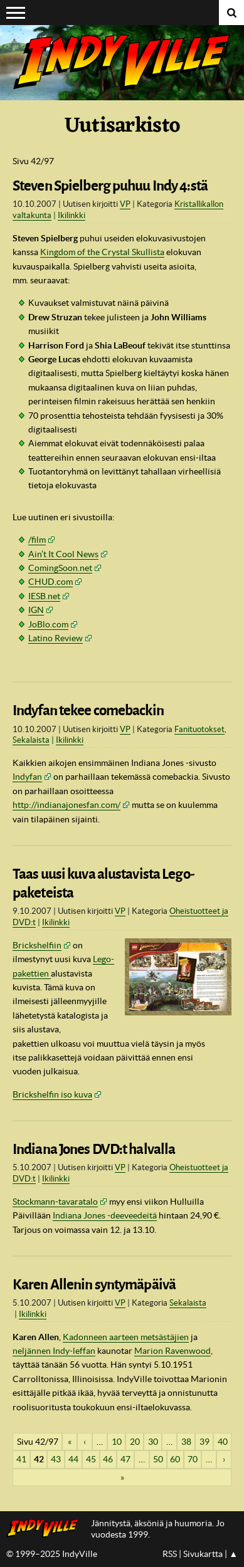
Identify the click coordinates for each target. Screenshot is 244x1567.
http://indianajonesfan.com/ (66, 805)
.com (50, 582)
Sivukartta (203, 1554)
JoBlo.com (48, 624)
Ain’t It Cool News (63, 554)
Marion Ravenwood (172, 1351)
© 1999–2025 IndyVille (51, 1554)
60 (175, 1459)
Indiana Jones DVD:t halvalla (94, 1149)
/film (37, 540)
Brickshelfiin (37, 945)
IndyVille (122, 62)
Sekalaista (31, 740)
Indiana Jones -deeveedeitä (105, 1215)
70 (193, 1459)
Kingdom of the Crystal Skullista (102, 252)
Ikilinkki (71, 215)
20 (135, 1442)
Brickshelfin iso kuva (52, 1094)
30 (153, 1442)
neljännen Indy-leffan (54, 1351)
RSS (169, 1554)
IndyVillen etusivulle (45, 1528)
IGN (36, 610)
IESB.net (44, 596)
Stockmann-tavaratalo (55, 1202)
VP (125, 204)
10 (117, 1442)
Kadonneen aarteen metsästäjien (126, 1337)
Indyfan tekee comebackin (88, 710)
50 (158, 1459)
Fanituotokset (199, 729)
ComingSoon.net (60, 568)
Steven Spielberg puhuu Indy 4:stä (110, 186)
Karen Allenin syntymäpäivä (94, 1284)
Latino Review (55, 638)
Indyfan (27, 777)
